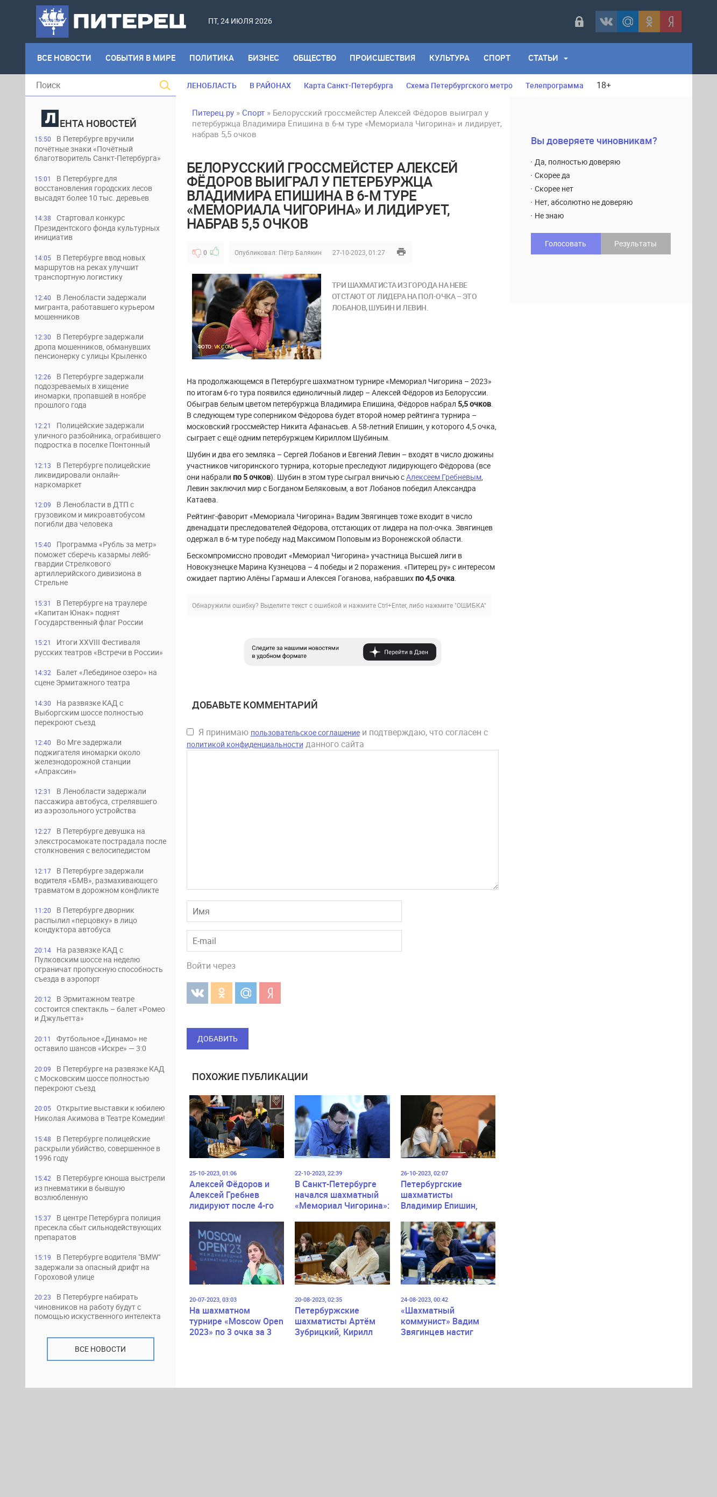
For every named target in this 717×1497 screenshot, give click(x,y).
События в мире (143, 58)
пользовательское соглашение (305, 732)
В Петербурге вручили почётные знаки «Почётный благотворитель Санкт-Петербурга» (90, 153)
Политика (215, 58)
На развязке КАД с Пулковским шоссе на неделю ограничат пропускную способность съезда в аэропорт (97, 1047)
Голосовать (565, 243)
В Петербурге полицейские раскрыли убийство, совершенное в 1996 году (98, 1244)
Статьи (553, 58)
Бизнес (267, 58)
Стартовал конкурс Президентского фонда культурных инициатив (83, 248)
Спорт (506, 58)
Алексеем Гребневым (443, 477)
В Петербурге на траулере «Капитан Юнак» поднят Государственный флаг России (95, 650)
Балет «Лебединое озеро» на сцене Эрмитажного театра (96, 726)
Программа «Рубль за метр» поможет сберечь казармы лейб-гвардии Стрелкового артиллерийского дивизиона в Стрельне (100, 601)
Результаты (635, 243)
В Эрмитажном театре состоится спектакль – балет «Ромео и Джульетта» (91, 1092)
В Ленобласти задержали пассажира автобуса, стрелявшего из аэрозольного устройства (95, 857)
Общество (320, 58)
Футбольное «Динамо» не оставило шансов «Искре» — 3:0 (97, 1128)
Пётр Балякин (300, 252)
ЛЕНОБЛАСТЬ (212, 85)
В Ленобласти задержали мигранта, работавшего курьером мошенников (99, 329)
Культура (457, 58)
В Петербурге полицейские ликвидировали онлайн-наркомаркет (98, 510)
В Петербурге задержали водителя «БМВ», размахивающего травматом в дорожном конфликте (94, 957)
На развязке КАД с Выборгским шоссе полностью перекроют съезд (95, 762)
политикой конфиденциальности (245, 744)
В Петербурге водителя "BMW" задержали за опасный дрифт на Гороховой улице (94, 1365)
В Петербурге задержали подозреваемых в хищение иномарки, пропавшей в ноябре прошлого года (97, 415)
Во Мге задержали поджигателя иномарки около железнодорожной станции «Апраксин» (93, 807)
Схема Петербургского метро (459, 85)
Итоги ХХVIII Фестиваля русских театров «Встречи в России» (92, 691)
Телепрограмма (555, 85)
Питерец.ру (213, 112)
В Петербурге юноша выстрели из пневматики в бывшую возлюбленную (88, 1284)
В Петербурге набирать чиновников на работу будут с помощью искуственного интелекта (93, 1410)
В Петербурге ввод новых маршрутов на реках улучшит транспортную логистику (95, 289)
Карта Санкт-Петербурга (348, 85)
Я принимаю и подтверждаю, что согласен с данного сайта (337, 738)
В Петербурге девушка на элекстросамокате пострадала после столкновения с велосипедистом (94, 907)
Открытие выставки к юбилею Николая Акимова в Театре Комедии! (91, 1204)
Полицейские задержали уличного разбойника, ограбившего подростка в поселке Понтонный (95, 465)
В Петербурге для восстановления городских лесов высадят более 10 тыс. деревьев (92, 203)
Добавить (217, 1038)
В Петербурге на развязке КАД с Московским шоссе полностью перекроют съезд (95, 1163)
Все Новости (65, 58)
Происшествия (389, 58)
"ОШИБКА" (470, 605)
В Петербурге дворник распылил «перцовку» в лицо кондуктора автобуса (92, 1002)
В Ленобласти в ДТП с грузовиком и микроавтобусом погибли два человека (95, 550)
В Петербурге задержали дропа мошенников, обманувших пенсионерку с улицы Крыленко (99, 369)
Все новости (100, 1458)
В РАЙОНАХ (270, 85)
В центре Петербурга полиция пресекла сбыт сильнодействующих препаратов (99, 1325)
